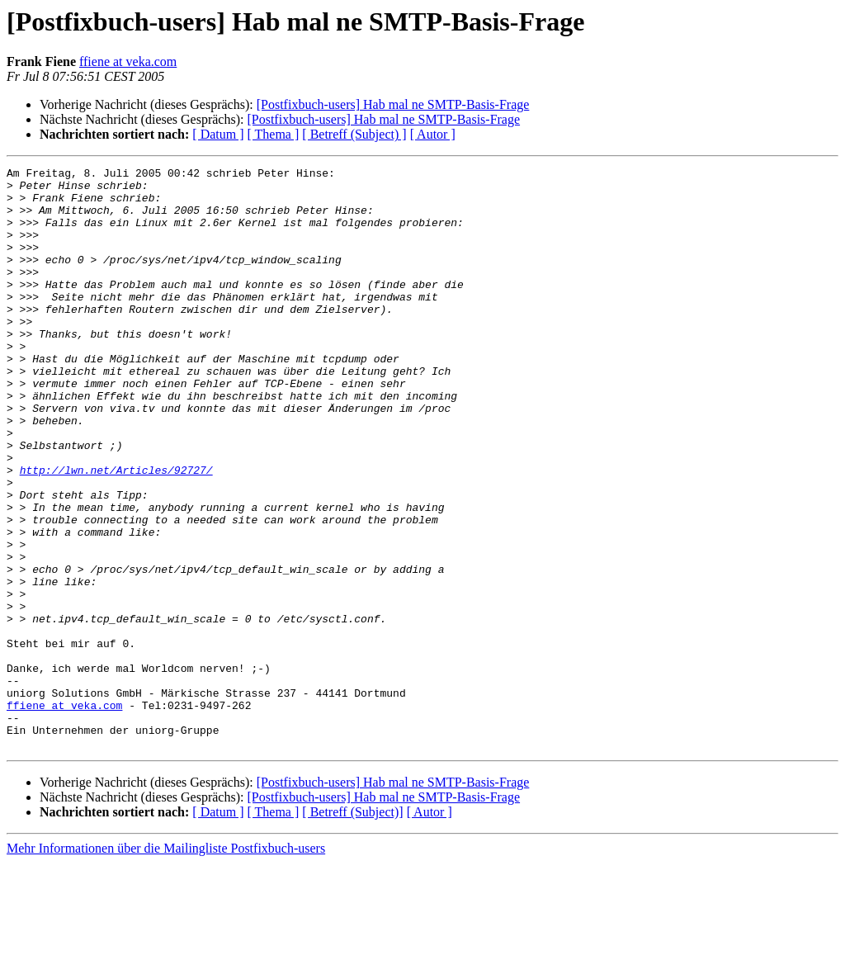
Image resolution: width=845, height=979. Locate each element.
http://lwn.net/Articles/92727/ (116, 531)
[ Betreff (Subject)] (352, 928)
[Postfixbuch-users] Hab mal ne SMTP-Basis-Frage (393, 104)
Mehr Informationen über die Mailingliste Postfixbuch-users (166, 965)
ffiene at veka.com (128, 61)
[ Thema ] (274, 134)
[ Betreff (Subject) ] (354, 134)
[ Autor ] (433, 134)
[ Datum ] (217, 134)
